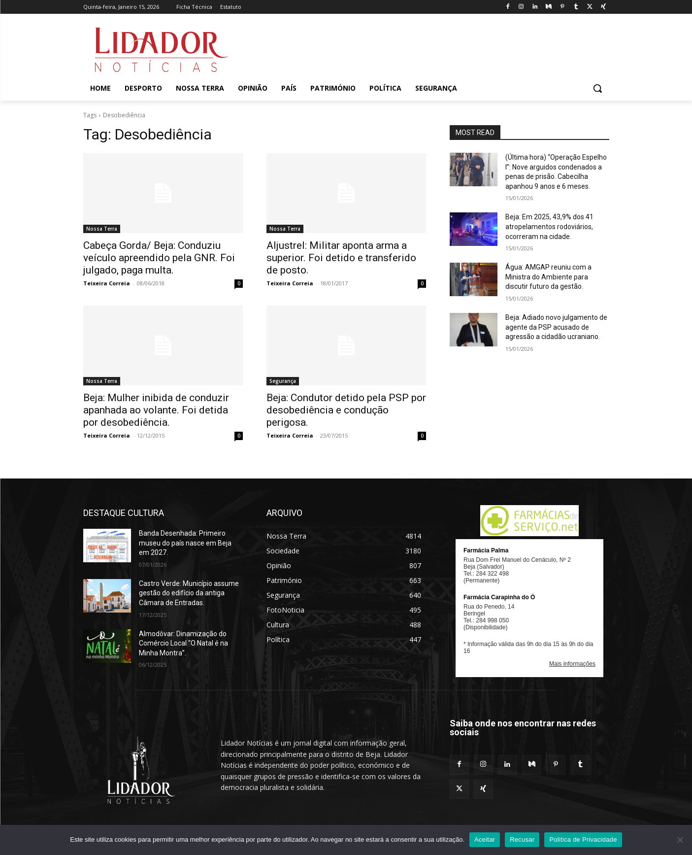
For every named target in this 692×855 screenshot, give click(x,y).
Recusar (522, 839)
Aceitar (484, 839)
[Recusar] (680, 840)
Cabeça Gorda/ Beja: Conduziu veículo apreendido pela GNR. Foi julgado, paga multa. (159, 257)
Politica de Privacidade (583, 839)
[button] (597, 88)
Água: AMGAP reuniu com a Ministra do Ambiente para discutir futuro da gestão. (548, 276)
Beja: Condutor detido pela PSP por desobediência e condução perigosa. (346, 410)
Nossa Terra (101, 228)
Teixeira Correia (106, 283)
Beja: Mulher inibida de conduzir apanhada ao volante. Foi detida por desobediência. (156, 410)
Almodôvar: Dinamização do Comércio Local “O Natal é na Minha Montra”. (183, 643)
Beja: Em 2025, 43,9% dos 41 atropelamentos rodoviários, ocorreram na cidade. (549, 226)
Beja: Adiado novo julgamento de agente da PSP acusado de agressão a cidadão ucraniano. (556, 327)
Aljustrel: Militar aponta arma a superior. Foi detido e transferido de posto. (341, 257)
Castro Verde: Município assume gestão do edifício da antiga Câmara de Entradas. (189, 593)
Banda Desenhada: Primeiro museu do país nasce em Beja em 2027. (185, 542)
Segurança (282, 380)
